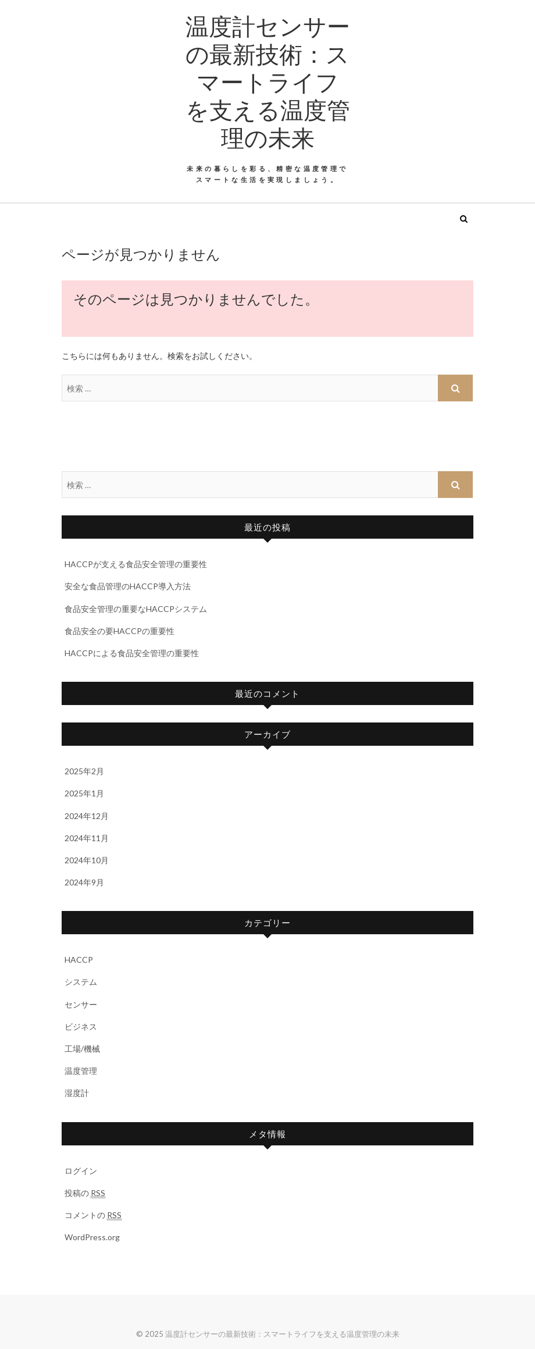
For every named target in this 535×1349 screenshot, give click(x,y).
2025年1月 (84, 793)
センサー (81, 1004)
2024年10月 (87, 860)
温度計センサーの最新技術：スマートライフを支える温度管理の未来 (268, 81)
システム (81, 982)
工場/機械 (82, 1048)
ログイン (81, 1171)
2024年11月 (87, 838)
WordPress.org (92, 1237)
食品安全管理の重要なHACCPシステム (136, 609)
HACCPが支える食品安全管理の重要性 (136, 564)
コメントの (93, 1215)
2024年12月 (87, 816)
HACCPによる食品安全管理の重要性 (132, 653)
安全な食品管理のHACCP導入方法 (128, 586)
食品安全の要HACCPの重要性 (119, 631)
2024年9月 (84, 882)
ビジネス (81, 1026)
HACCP (79, 959)
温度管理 (81, 1071)
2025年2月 (84, 771)
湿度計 (77, 1093)
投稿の (85, 1193)
